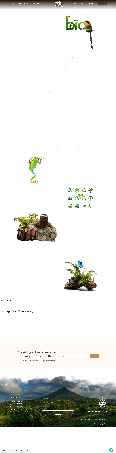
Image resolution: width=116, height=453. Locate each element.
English (93, 3)
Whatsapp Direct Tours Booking (17, 311)
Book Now (102, 3)
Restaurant (27, 451)
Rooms (14, 3)
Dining (26, 3)
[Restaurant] (28, 450)
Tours (20, 3)
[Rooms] (21, 450)
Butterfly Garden (35, 3)
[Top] (16, 450)
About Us (76, 3)
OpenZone (104, 424)
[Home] (4, 450)
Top (16, 451)
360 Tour (44, 3)
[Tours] (10, 450)
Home (3, 452)
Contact (84, 3)
